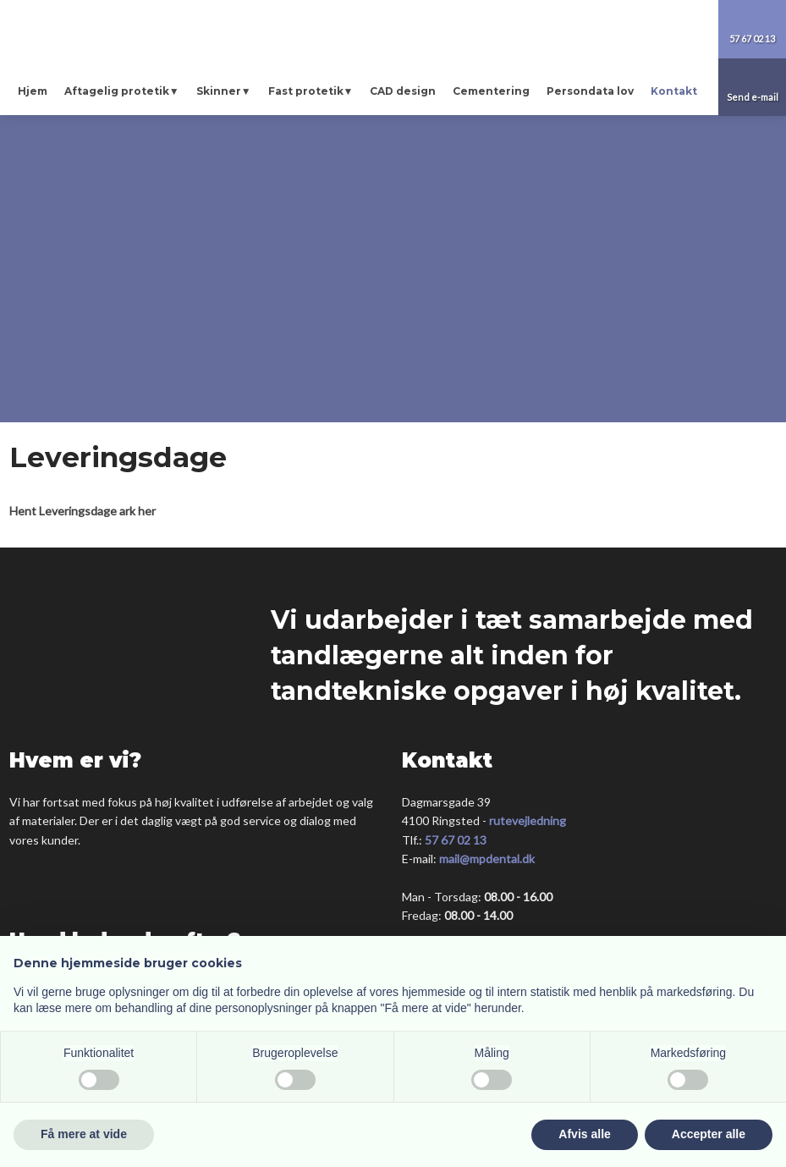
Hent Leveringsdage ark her (82, 511)
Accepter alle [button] (708, 1134)
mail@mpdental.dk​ (487, 858)
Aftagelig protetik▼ (121, 91)
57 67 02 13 (455, 840)
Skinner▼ (223, 91)
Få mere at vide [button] (84, 1134)
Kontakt (674, 91)
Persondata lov (590, 91)
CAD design (403, 91)
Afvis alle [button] (584, 1134)
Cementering (491, 91)
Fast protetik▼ (311, 91)
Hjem (32, 91)
